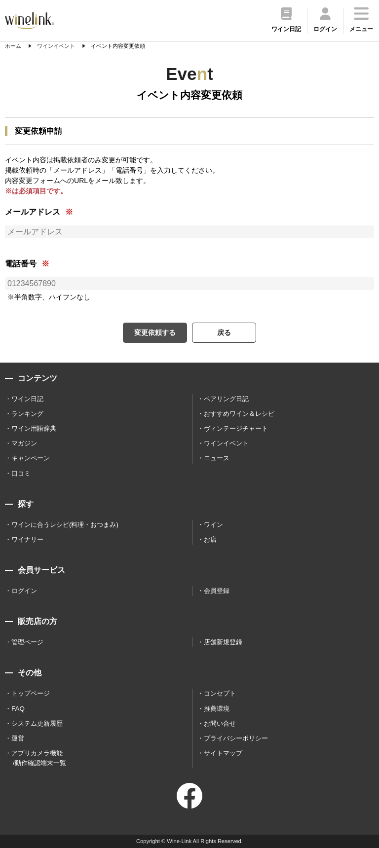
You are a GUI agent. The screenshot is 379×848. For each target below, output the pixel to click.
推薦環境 (216, 708)
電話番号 (21, 263)
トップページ (30, 693)
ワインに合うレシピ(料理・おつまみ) (64, 524)
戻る (224, 332)
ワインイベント (226, 443)
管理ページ (27, 642)
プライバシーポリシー (236, 738)
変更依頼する (155, 332)
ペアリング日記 (226, 399)
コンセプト (220, 693)
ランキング (27, 413)
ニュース (216, 458)
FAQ (18, 708)
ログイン (24, 590)
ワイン (213, 524)
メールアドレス (32, 212)
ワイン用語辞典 (33, 428)
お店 (210, 539)
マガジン (24, 443)
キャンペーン (30, 458)
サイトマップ (223, 753)
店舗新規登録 (223, 642)
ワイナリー (27, 539)
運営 (17, 738)
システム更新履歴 (37, 723)
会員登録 (216, 590)
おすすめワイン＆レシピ (239, 413)
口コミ (21, 473)
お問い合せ (220, 723)
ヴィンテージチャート (236, 428)
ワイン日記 (27, 399)
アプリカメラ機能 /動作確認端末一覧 (38, 758)
